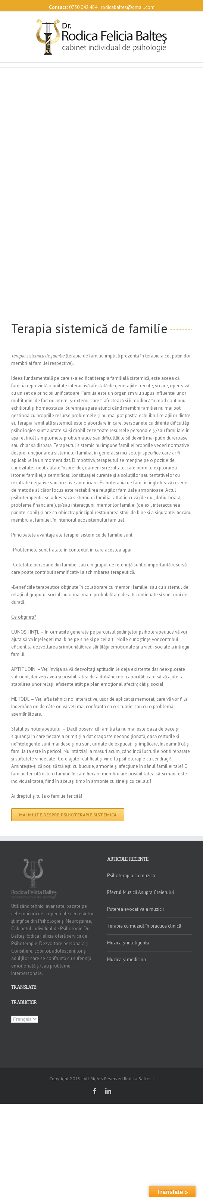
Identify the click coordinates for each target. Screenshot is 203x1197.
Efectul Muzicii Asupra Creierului (140, 892)
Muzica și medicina (126, 959)
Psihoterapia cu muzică (131, 875)
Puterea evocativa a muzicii (135, 909)
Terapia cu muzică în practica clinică (144, 926)
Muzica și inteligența (128, 943)
